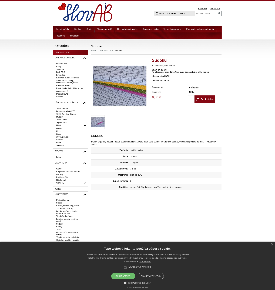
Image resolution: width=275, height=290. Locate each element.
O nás (89, 29)
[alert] (137, 266)
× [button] (272, 244)
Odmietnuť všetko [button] (151, 276)
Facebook (60, 36)
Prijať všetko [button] (123, 276)
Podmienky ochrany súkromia (200, 29)
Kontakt (78, 29)
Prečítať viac (145, 261)
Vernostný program (172, 29)
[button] (137, 282)
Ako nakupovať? (104, 29)
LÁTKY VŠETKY (106, 51)
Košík (161, 13)
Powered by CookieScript (137, 287)
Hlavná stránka (62, 29)
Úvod (93, 51)
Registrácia (215, 8)
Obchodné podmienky (127, 29)
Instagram (74, 36)
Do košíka (207, 99)
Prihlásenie (202, 8)
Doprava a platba (151, 29)
